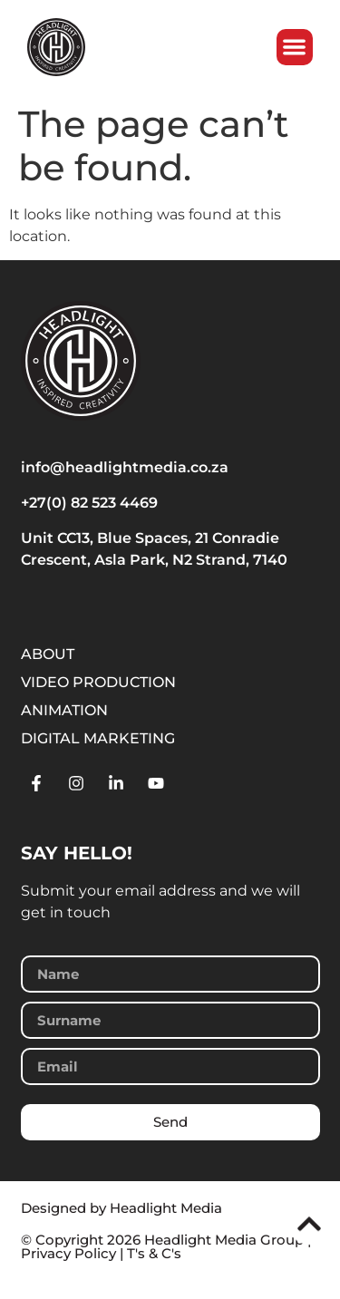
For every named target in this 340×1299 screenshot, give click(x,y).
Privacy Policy (68, 1253)
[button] (295, 47)
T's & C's (154, 1253)
